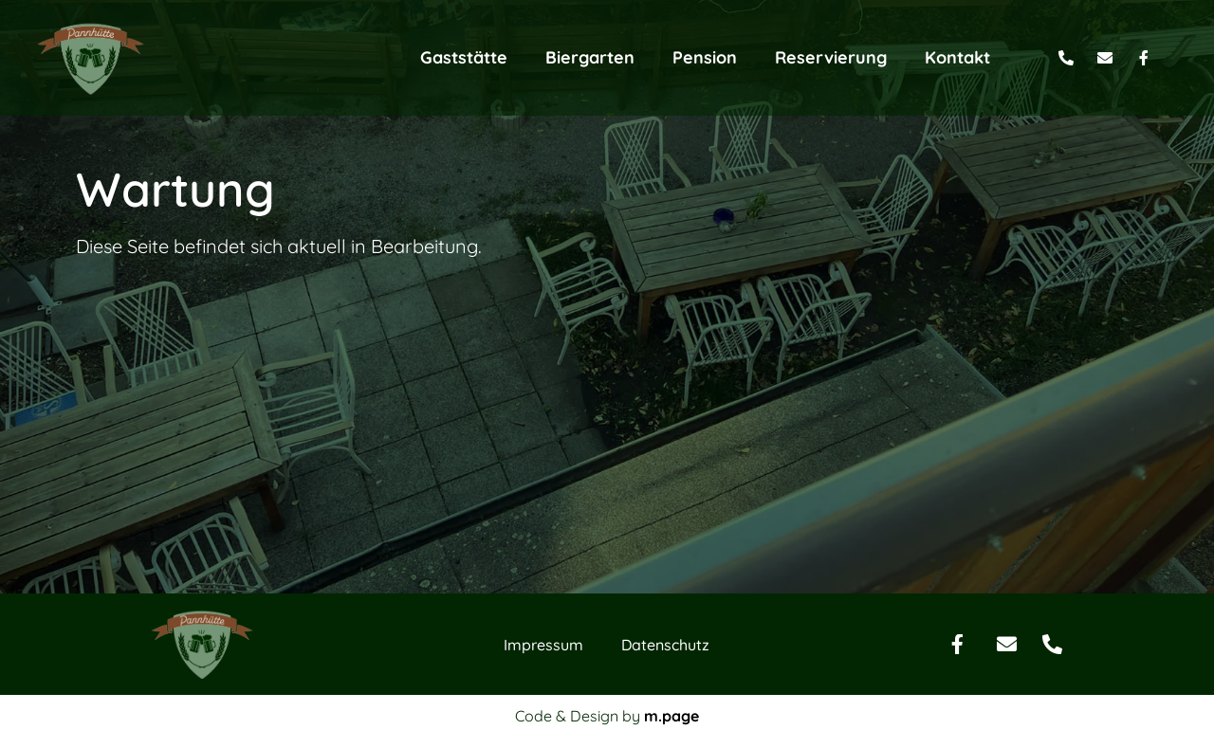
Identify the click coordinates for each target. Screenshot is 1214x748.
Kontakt (957, 57)
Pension (704, 57)
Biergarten (590, 57)
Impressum (543, 707)
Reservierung (831, 57)
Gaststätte (463, 57)
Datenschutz (665, 707)
